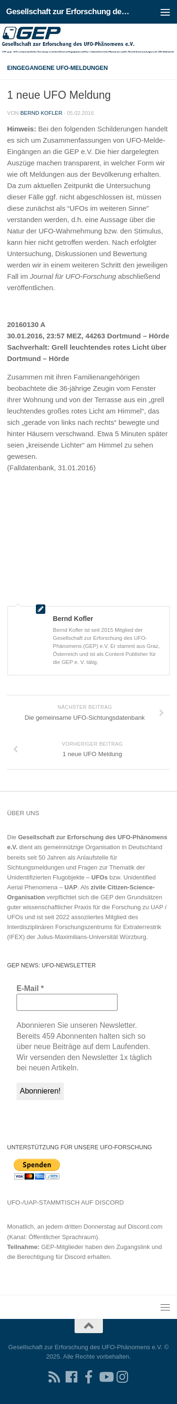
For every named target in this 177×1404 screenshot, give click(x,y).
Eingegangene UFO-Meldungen (57, 68)
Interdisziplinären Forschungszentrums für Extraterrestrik (84, 926)
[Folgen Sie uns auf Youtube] (105, 1377)
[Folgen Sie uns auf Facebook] (71, 1377)
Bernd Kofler (41, 113)
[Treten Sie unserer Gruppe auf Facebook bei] (88, 1377)
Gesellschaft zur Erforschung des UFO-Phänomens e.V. (70, 11)
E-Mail (30, 988)
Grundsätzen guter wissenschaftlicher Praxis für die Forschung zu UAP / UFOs (87, 907)
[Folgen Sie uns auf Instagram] (122, 1377)
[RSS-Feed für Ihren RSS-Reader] (54, 1377)
